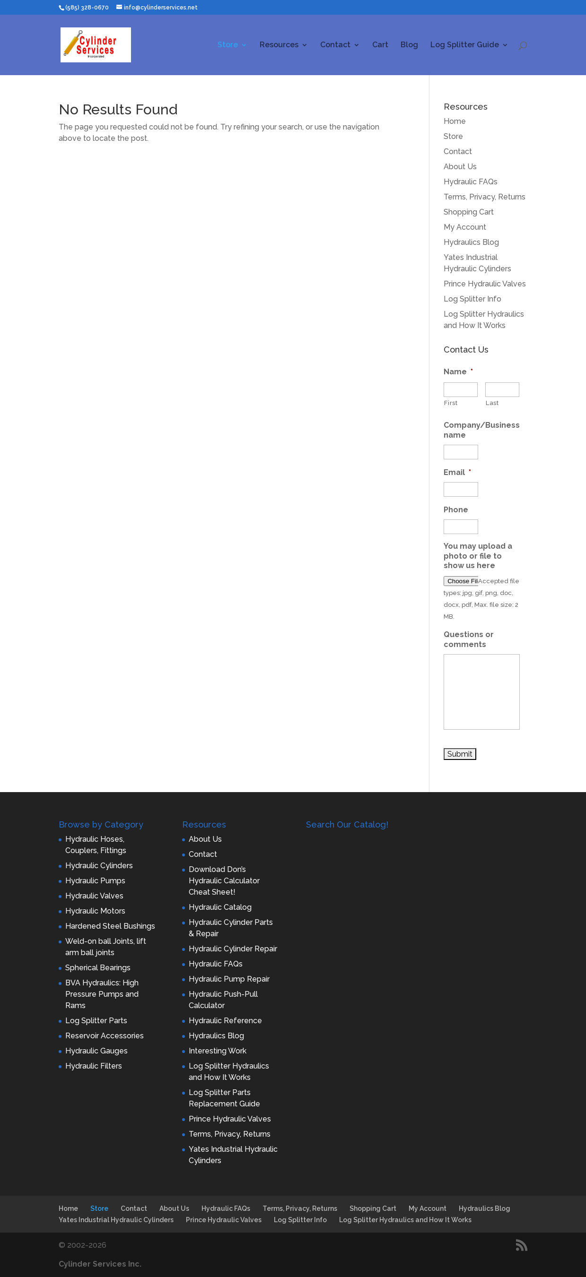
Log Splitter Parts (96, 1020)
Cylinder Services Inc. (100, 1264)
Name (458, 371)
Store (228, 45)
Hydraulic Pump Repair (229, 979)
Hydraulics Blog (471, 242)
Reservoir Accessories (104, 1035)
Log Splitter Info (472, 298)
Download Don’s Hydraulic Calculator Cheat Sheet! (224, 881)
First (450, 402)
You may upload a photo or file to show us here (478, 556)
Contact (335, 45)
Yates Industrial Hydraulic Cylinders (116, 1220)
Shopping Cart (469, 211)
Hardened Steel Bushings (110, 926)
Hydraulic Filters (93, 1065)
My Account (465, 227)
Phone (456, 509)
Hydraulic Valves (94, 895)
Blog (409, 45)
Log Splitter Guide (464, 45)
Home (455, 121)
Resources (279, 45)
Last (492, 402)
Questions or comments (469, 639)
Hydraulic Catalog (220, 907)
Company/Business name (482, 430)
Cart (380, 45)
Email (457, 472)
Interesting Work (217, 1050)
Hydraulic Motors (95, 910)
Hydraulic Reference (225, 1020)
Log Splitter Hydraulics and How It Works (405, 1220)
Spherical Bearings (98, 967)
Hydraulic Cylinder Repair (233, 948)
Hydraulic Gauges (96, 1050)
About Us (460, 166)
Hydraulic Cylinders (99, 865)
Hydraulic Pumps (95, 880)
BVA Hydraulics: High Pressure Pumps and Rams (102, 994)
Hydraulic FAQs (471, 181)
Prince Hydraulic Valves (485, 283)
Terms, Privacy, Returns (484, 196)
